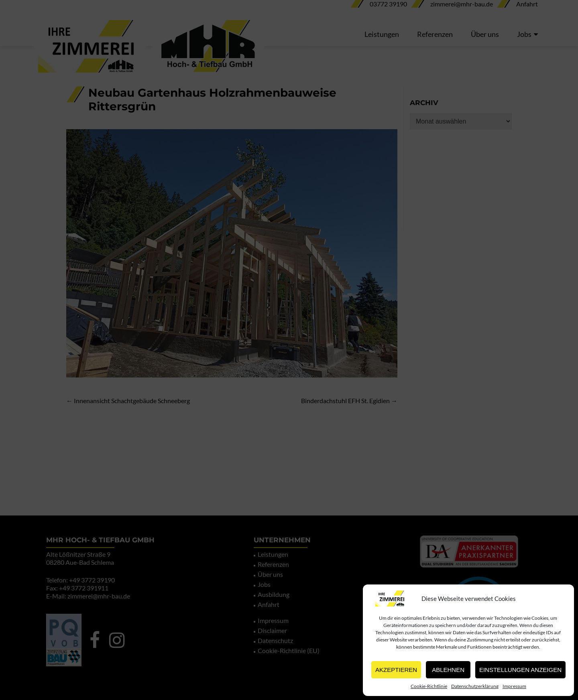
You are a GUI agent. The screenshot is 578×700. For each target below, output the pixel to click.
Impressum (514, 686)
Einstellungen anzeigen (520, 669)
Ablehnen (448, 669)
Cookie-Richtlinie (429, 686)
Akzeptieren (396, 669)
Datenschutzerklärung (475, 686)
